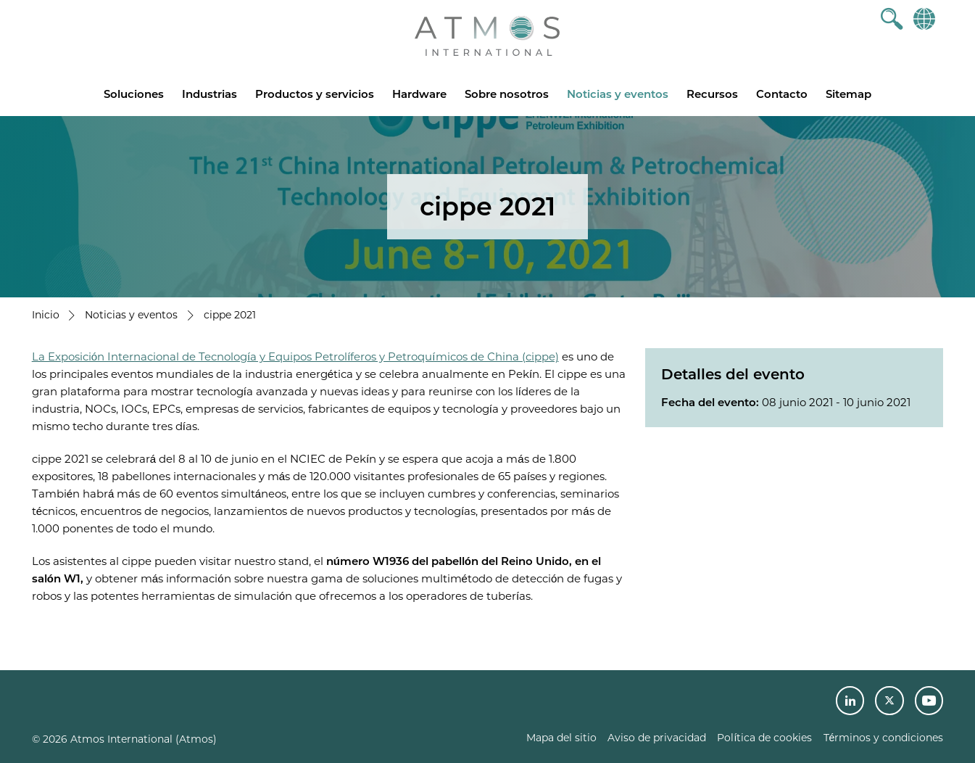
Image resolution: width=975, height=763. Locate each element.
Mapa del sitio (561, 737)
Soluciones (134, 94)
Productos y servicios (314, 94)
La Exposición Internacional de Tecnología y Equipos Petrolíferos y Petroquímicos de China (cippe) (295, 356)
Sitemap (848, 94)
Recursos (712, 94)
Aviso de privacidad (656, 737)
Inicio (45, 314)
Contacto (782, 94)
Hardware (419, 94)
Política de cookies (764, 737)
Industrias (209, 94)
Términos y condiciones (883, 737)
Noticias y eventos (617, 94)
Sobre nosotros (507, 94)
